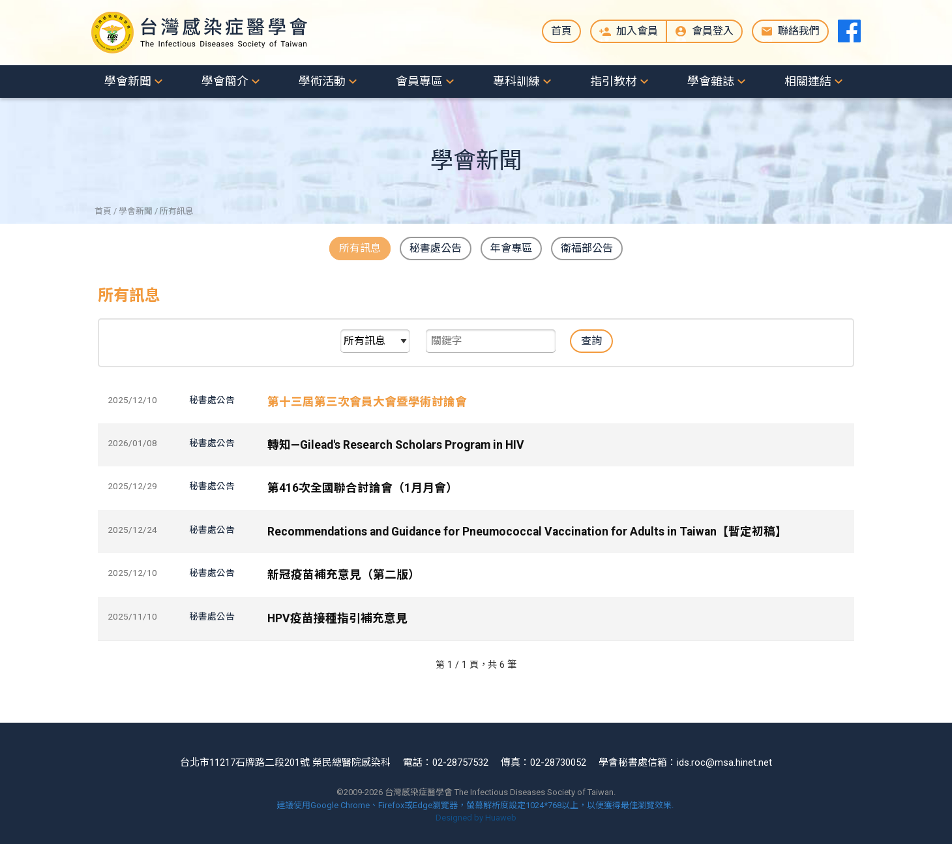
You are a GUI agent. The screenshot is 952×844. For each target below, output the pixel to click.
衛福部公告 (587, 248)
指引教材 (613, 81)
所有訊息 (360, 248)
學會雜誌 (710, 81)
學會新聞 (127, 81)
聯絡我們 (799, 31)
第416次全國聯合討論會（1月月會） (362, 487)
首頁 (561, 31)
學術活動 (322, 81)
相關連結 (807, 81)
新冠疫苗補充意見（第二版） (343, 574)
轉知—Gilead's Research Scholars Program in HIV (395, 444)
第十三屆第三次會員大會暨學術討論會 (367, 401)
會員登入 (713, 31)
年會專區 (511, 248)
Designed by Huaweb (476, 817)
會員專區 (419, 81)
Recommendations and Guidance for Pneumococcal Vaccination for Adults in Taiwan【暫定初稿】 (527, 531)
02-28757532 (460, 762)
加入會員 (637, 31)
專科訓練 (516, 81)
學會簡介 (224, 81)
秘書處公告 (435, 248)
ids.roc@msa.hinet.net (724, 762)
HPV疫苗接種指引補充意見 (337, 617)
